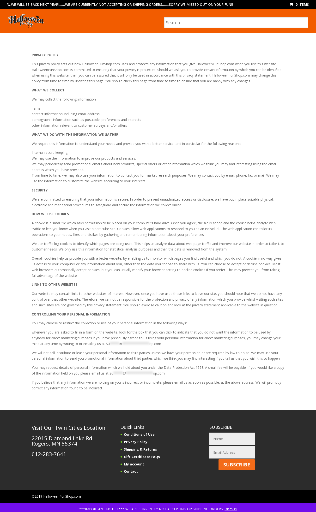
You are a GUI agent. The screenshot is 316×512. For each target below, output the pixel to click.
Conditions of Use (139, 434)
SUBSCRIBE (236, 464)
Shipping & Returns (140, 449)
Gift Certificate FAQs (142, 456)
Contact (131, 471)
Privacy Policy (135, 442)
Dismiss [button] (231, 509)
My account (134, 464)
